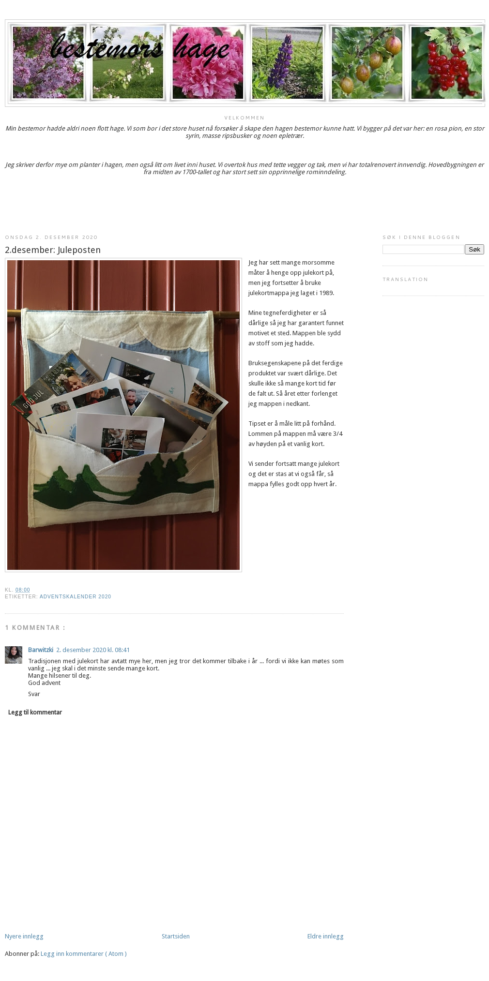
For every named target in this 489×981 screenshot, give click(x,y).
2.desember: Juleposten (53, 250)
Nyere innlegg (24, 936)
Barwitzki (40, 650)
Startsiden (176, 936)
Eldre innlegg (325, 936)
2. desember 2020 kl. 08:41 (93, 650)
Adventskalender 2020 (75, 596)
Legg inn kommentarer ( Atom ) (84, 953)
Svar (34, 694)
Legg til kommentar (35, 712)
